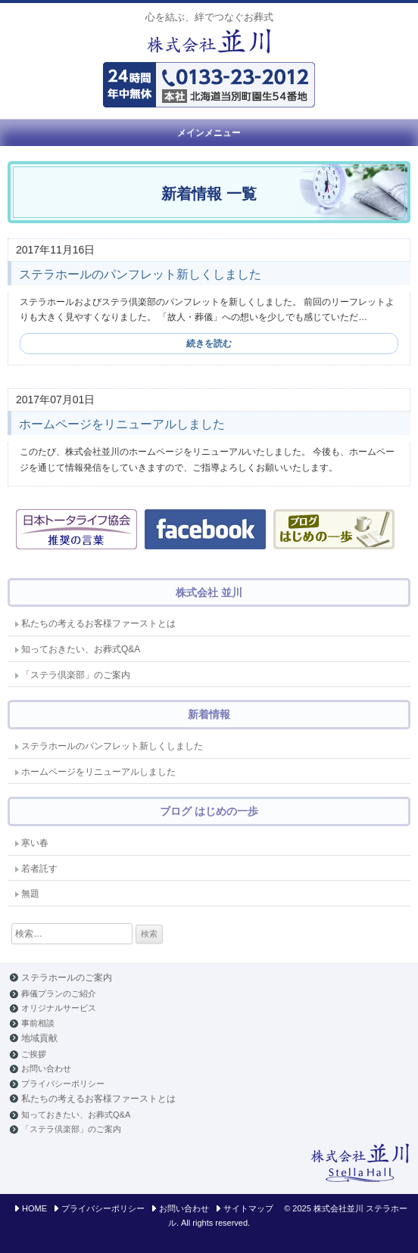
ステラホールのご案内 (66, 977)
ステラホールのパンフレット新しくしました (140, 274)
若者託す (39, 868)
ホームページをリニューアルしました (122, 424)
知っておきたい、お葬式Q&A (80, 649)
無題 (30, 893)
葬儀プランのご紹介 (58, 993)
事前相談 (38, 1023)
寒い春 (34, 843)
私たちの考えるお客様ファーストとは (98, 623)
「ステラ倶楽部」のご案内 (75, 675)
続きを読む (209, 343)
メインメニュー (209, 132)
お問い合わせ (46, 1068)
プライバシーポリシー (62, 1083)
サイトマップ (248, 1208)
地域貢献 (39, 1038)
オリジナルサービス (58, 1007)
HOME (34, 1208)
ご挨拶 (33, 1054)
